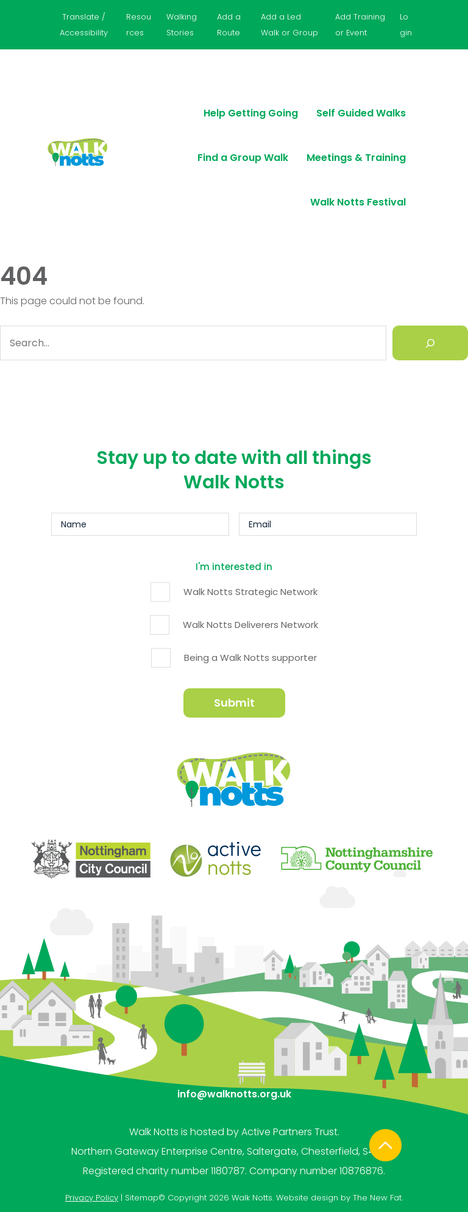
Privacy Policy (91, 1138)
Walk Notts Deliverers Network (250, 623)
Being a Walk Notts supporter (250, 656)
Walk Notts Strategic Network (250, 590)
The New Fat (377, 1138)
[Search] (430, 344)
